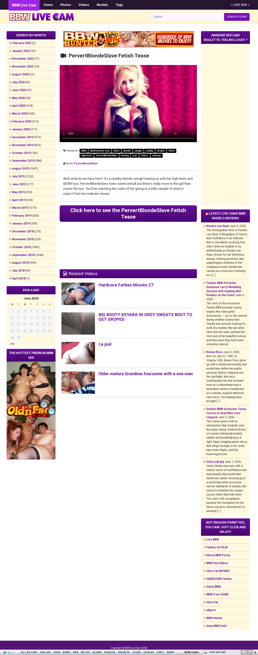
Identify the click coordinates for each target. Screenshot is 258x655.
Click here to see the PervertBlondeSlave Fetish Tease (128, 213)
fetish (172, 150)
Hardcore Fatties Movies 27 (126, 284)
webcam (156, 155)
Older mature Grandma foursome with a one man (146, 373)
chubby (149, 150)
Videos (84, 5)
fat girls (161, 150)
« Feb (11, 344)
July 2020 (18, 82)
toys (135, 155)
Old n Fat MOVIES (218, 571)
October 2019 (21, 153)
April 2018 (18, 278)
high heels (86, 155)
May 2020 (18, 98)
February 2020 (21, 121)
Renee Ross (214, 352)
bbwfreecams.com (100, 150)
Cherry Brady (215, 461)
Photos (65, 5)
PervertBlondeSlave (106, 155)
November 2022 (23, 66)
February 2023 (21, 43)
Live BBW (212, 539)
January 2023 (21, 51)
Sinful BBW (213, 586)
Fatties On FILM (217, 547)
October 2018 (21, 247)
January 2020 (21, 129)
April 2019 (18, 200)
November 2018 (23, 239)
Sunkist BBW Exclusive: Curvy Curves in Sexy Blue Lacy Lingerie (226, 413)
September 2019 (23, 160)
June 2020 (19, 90)
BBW (83, 150)
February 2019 (21, 215)
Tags (119, 5)
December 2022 (23, 58)
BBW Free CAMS (217, 594)
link (255, 599)
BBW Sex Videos (217, 563)
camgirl (138, 150)
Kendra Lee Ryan (217, 226)
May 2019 (18, 192)
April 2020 (18, 105)
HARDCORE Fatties (219, 579)
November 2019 (23, 145)
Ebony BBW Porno (218, 555)
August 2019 (20, 168)
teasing (125, 155)
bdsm (116, 150)
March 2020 (20, 113)
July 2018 (18, 270)
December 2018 (23, 231)
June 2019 (19, 184)
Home (48, 5)
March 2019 (20, 207)
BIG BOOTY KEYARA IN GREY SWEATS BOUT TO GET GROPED (145, 317)
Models (102, 5)
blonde (126, 150)
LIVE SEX (240, 5)
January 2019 (21, 223)
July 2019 (18, 176)
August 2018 (20, 262)
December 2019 (23, 137)
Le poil (105, 344)
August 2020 (20, 74)
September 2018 (23, 255)
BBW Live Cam (24, 5)
